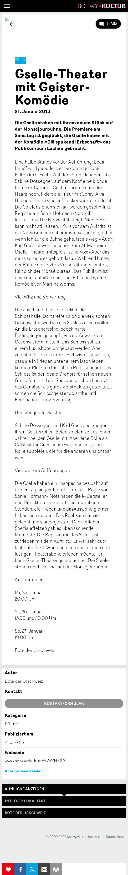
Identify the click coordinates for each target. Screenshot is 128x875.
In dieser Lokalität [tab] (25, 801)
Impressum (96, 836)
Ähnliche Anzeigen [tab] (24, 789)
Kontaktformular (64, 703)
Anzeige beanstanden (23, 771)
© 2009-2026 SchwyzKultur (66, 836)
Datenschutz (115, 836)
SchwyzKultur (102, 6)
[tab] (64, 813)
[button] (7, 6)
